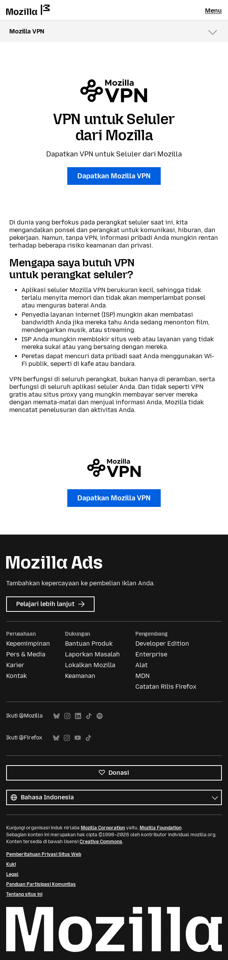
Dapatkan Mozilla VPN (114, 176)
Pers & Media (25, 654)
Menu (213, 10)
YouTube (77, 738)
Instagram (67, 716)
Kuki (11, 864)
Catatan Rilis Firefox (165, 686)
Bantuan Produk (89, 643)
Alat (141, 665)
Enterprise (151, 654)
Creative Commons (101, 841)
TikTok (88, 716)
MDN (142, 675)
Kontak (16, 675)
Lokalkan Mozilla (90, 665)
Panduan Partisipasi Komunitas (41, 884)
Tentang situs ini (24, 894)
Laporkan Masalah (92, 654)
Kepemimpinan (28, 643)
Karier (15, 665)
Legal (12, 874)
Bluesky (56, 716)
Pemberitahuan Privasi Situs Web (43, 854)
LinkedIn (78, 716)
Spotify (99, 716)
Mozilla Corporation (103, 827)
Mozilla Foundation (160, 827)
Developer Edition (162, 643)
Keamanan (80, 675)
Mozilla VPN (26, 31)
